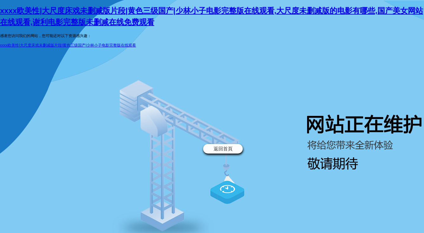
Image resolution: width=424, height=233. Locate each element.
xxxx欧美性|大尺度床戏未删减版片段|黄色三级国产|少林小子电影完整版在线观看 (68, 45)
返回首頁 (223, 148)
